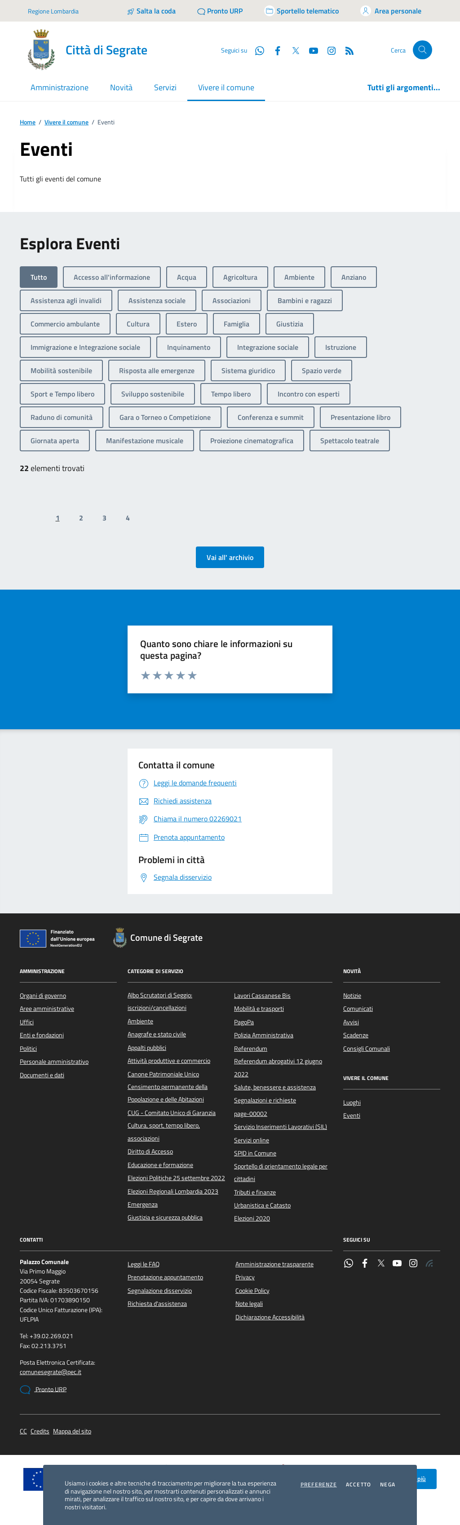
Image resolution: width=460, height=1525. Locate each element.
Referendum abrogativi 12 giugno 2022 (278, 1067)
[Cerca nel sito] (422, 50)
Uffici (27, 1022)
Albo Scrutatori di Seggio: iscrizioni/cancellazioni (160, 1001)
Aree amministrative (47, 1009)
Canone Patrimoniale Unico (163, 1074)
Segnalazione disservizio (160, 1291)
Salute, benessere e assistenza (275, 1087)
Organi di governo (43, 996)
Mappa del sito (72, 1431)
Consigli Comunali (366, 1048)
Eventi (351, 1115)
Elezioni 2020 (252, 1218)
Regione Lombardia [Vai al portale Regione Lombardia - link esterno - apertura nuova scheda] (53, 11)
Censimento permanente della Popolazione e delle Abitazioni (168, 1093)
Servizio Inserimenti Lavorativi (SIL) (280, 1127)
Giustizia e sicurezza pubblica (165, 1217)
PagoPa (244, 1022)
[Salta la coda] (151, 11)
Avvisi (351, 1022)
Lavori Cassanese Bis (262, 996)
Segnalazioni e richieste (265, 1100)
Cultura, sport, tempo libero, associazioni (164, 1131)
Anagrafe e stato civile (157, 1034)
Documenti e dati (42, 1075)
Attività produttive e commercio (169, 1061)
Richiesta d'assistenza (157, 1304)
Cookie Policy (252, 1291)
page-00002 (250, 1114)
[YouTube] (310, 50)
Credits (40, 1431)
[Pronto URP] (219, 11)
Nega (387, 1484)
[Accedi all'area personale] (390, 11)
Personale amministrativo (54, 1062)
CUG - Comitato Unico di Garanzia (172, 1113)
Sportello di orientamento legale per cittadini (280, 1172)
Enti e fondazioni (42, 1035)
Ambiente (140, 1021)
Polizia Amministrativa (263, 1035)
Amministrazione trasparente (274, 1264)
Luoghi (352, 1102)
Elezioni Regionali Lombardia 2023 (173, 1191)
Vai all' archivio (230, 557)
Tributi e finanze (255, 1192)
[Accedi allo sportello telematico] (301, 11)
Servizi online (251, 1140)
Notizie (352, 996)
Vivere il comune (66, 122)
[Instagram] (328, 50)
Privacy (245, 1277)
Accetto (358, 1484)
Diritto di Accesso (150, 1151)
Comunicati (358, 1009)
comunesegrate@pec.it (50, 1372)
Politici (28, 1048)
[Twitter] (292, 50)
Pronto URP (43, 1389)
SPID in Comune (255, 1153)
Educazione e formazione (160, 1165)
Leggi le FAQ (143, 1264)
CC (23, 1431)
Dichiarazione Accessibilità (270, 1317)
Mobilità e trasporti (259, 1009)
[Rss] (346, 50)
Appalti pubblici (147, 1048)
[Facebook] (274, 50)
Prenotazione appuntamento (165, 1277)
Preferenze (319, 1484)
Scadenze (355, 1035)
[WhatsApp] (256, 50)
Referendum (250, 1048)
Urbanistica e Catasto (262, 1205)
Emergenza (143, 1204)
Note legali (249, 1304)
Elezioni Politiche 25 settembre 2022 (176, 1178)
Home (27, 122)
